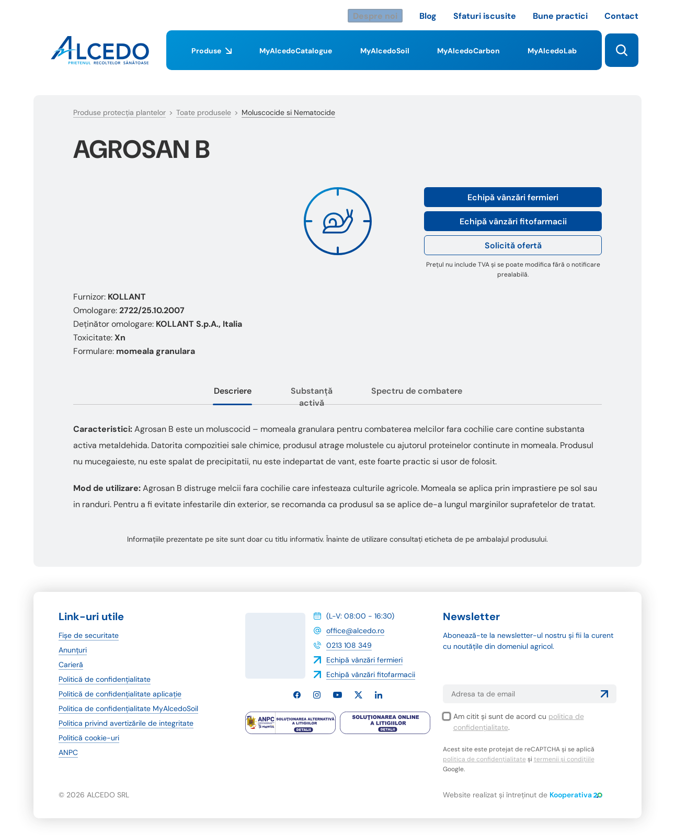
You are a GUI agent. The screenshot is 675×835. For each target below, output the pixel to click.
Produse (211, 58)
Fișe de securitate (89, 635)
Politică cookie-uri (89, 737)
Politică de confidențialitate (105, 679)
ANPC (68, 752)
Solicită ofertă (513, 245)
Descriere (232, 390)
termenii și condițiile (564, 759)
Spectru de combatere (416, 390)
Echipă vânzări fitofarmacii (513, 221)
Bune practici (560, 15)
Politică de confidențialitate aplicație (120, 694)
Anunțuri (73, 650)
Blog (428, 15)
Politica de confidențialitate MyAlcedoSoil (128, 708)
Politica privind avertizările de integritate (126, 723)
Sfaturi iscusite (484, 15)
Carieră (71, 664)
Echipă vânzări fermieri (512, 197)
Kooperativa (576, 794)
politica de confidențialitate (484, 759)
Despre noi (375, 15)
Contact (621, 15)
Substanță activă (312, 396)
